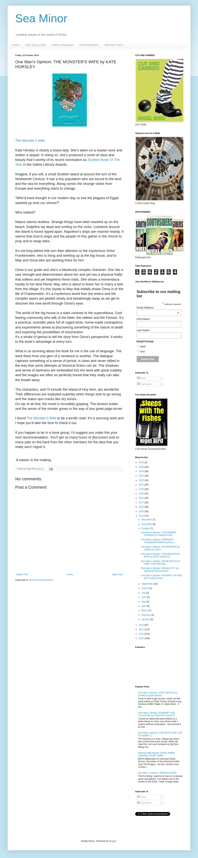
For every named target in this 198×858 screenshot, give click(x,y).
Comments (144, 384)
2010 (142, 638)
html (143, 346)
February (146, 615)
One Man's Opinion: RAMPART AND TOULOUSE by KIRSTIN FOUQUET (156, 714)
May (143, 601)
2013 (142, 625)
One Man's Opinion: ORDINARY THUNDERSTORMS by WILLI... (158, 541)
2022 (142, 480)
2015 (142, 511)
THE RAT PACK (113, 45)
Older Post (117, 574)
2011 (142, 633)
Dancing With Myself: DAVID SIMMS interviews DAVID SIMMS (156, 754)
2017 (142, 502)
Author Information (62, 45)
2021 (142, 484)
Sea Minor (41, 18)
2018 (142, 498)
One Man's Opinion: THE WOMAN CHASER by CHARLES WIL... (158, 534)
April (144, 606)
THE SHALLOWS (35, 45)
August (145, 588)
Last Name (143, 330)
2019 (142, 493)
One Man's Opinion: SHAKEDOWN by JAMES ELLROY (160, 548)
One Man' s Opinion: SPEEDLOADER (157, 773)
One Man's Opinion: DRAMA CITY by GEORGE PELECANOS (160, 569)
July (143, 592)
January (145, 619)
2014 (142, 515)
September (147, 584)
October (145, 528)
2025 (142, 467)
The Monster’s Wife (30, 140)
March (144, 610)
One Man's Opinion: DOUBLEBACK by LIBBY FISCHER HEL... (160, 562)
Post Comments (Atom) (41, 580)
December (147, 519)
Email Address (158, 307)
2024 (142, 471)
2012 (142, 629)
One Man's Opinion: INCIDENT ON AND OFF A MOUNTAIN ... (161, 576)
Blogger (113, 841)
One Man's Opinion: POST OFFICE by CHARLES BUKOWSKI (157, 694)
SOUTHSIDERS (88, 45)
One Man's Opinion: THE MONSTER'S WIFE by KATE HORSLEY (160, 555)
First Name (143, 319)
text (143, 351)
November (147, 524)
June (144, 597)
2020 (142, 489)
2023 (142, 475)
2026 (142, 462)
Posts (141, 378)
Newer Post (22, 574)
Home (15, 45)
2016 (142, 507)
